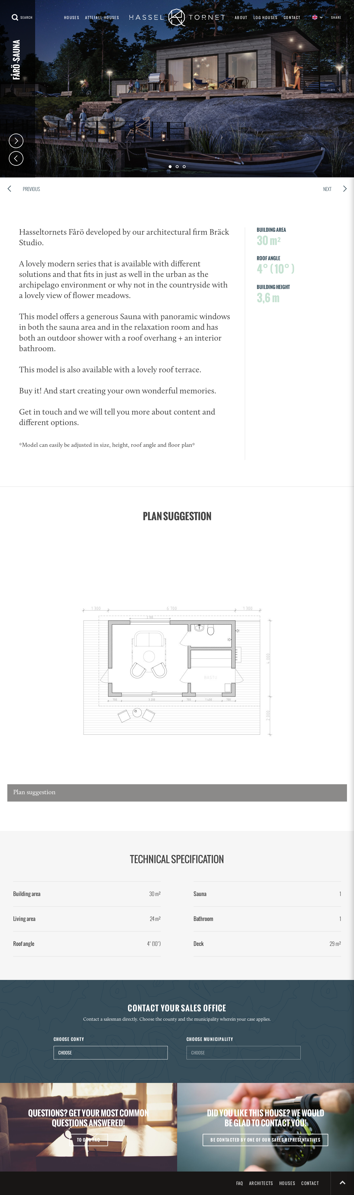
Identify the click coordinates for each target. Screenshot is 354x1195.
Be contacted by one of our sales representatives (265, 1140)
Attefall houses (102, 17)
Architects (261, 1183)
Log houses (266, 17)
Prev (16, 158)
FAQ (239, 1183)
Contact (292, 17)
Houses (71, 17)
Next (16, 140)
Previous (23, 189)
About (241, 17)
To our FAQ (88, 1140)
